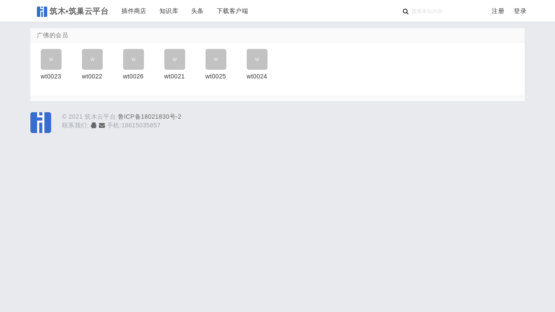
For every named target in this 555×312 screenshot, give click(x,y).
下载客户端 (232, 10)
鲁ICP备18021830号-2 (150, 116)
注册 (498, 10)
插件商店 (134, 10)
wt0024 (257, 76)
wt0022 (92, 76)
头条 (197, 10)
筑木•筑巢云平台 (72, 11)
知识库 (169, 10)
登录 (520, 10)
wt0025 (216, 76)
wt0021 (174, 76)
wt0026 (133, 76)
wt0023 (51, 76)
